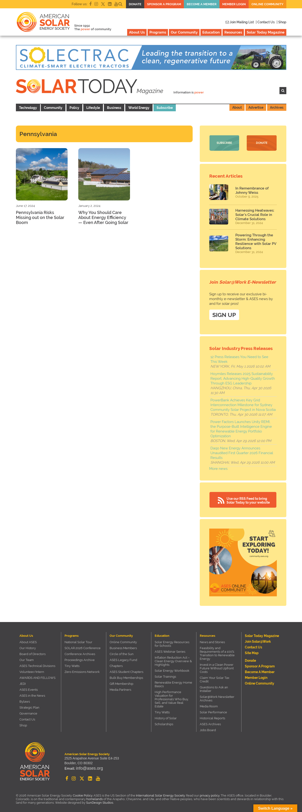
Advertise (255, 107)
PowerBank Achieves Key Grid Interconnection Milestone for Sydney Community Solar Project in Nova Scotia (243, 403)
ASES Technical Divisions (37, 664)
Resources (233, 32)
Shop (23, 723)
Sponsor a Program (164, 4)
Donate (135, 4)
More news (218, 467)
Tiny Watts (72, 664)
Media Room (209, 704)
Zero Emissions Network (82, 670)
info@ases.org (86, 768)
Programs (157, 32)
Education (211, 32)
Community (53, 108)
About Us (137, 32)
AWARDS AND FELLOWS (37, 676)
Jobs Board (208, 728)
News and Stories (212, 640)
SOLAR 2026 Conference (83, 646)
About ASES (28, 640)
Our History (27, 646)
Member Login (234, 4)
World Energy (138, 108)
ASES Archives (210, 722)
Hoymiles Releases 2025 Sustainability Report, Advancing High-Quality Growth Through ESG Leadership (242, 377)
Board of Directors (32, 652)
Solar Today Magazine (265, 32)
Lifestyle (93, 108)
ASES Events (28, 688)
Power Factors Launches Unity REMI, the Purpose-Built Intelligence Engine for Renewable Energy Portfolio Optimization (241, 427)
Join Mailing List (240, 22)
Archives (276, 107)
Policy (74, 108)
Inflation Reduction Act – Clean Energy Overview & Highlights (173, 659)
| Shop (281, 22)
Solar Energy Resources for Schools (172, 642)
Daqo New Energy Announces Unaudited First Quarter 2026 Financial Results (241, 451)
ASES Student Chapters (126, 670)
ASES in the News (32, 694)
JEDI (22, 682)
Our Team (26, 658)
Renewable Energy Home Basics (173, 682)
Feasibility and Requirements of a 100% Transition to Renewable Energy (217, 652)
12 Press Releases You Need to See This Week (239, 357)
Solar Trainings (165, 675)
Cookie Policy (82, 794)
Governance (28, 712)
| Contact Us (265, 22)
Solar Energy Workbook (172, 669)
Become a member (202, 4)
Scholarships (164, 722)
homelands (94, 797)
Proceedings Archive (80, 658)
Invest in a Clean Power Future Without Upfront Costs (217, 666)
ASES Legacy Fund (123, 658)
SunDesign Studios (99, 801)
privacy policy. (210, 794)
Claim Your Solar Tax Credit (214, 677)
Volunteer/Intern (31, 670)
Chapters (116, 664)
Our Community (184, 32)
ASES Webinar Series (170, 650)
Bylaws (24, 700)
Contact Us (27, 718)
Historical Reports (212, 716)
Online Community (267, 4)
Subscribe (165, 108)
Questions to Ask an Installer (214, 687)
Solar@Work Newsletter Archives (217, 696)
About (237, 107)
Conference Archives (80, 652)
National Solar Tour (78, 640)
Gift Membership (121, 682)
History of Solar (166, 716)
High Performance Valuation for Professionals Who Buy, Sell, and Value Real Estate (172, 697)
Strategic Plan (29, 706)
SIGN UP (224, 313)
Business (114, 108)
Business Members (123, 646)
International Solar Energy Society (160, 794)
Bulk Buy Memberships (126, 676)
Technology (28, 108)
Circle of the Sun (122, 652)
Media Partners (120, 688)
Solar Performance (213, 710)
